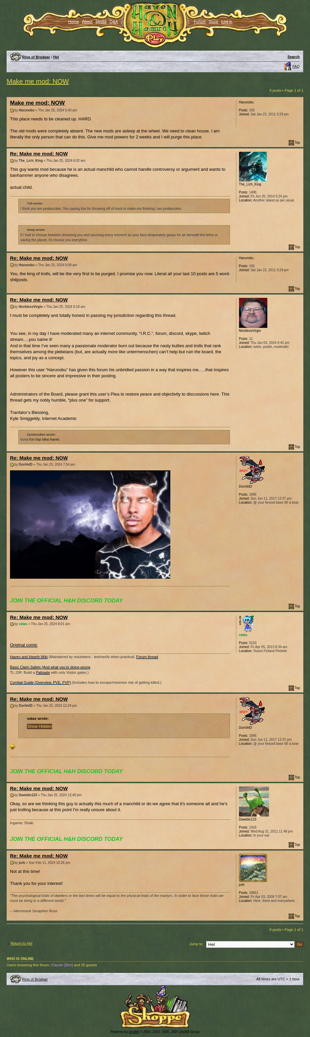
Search (293, 57)
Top (297, 142)
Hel (56, 57)
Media (101, 21)
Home (73, 21)
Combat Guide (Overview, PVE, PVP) (40, 682)
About (87, 21)
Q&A (114, 21)
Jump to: (196, 944)
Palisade (43, 672)
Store (213, 21)
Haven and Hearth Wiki (29, 657)
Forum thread (147, 657)
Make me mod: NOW (38, 81)
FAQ (296, 66)
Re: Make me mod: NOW (39, 153)
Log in (226, 21)
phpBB (134, 1032)
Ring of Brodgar (36, 57)
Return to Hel (21, 943)
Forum (200, 21)
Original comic (23, 644)
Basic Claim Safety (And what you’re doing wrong (50, 667)
